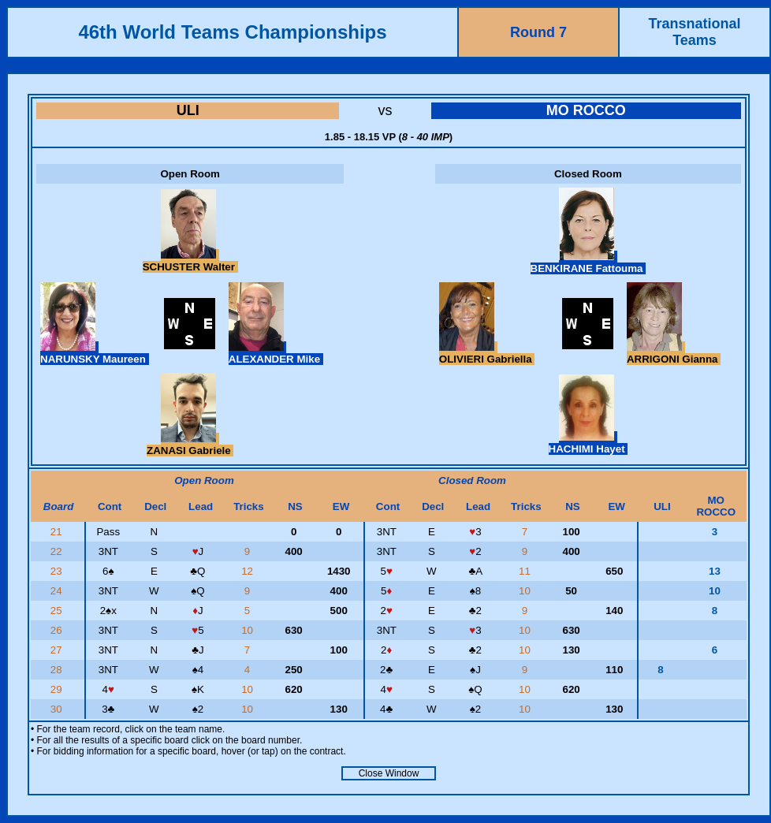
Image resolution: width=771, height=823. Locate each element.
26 (57, 630)
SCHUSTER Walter (190, 261)
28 (57, 670)
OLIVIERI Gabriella (486, 353)
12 (248, 571)
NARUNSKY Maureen (94, 353)
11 (526, 571)
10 (526, 591)
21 (57, 532)
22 (57, 551)
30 (57, 709)
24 (57, 591)
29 (57, 689)
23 (57, 571)
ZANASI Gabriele (190, 444)
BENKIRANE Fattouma (588, 262)
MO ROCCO (586, 110)
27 (57, 650)
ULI (188, 110)
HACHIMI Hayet (588, 443)
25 (57, 610)
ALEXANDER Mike (276, 353)
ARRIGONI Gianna (674, 353)
